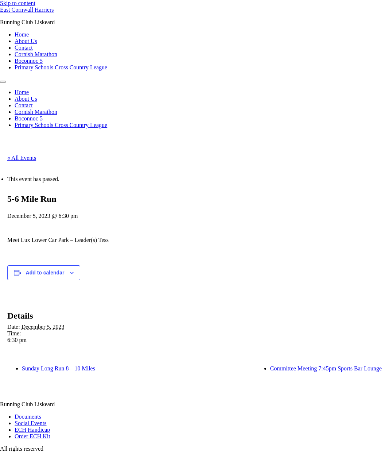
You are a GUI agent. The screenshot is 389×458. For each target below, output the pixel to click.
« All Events (21, 158)
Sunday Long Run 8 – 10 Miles (58, 368)
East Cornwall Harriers (27, 10)
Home (22, 34)
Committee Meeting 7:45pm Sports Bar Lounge (326, 368)
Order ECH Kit (32, 436)
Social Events (31, 423)
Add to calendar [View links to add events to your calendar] (45, 273)
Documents (28, 416)
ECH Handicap (32, 430)
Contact (24, 48)
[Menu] (3, 82)
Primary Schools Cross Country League (61, 67)
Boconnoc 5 (29, 61)
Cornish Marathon (36, 54)
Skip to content (17, 3)
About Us (26, 41)
